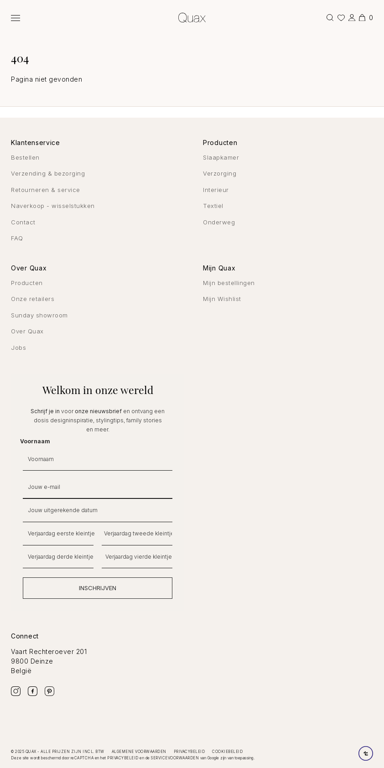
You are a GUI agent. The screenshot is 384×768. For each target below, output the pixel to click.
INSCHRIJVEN (97, 588)
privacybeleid (123, 758)
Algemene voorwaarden (139, 751)
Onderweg (219, 222)
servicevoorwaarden (175, 758)
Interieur (216, 189)
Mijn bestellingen (229, 282)
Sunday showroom (39, 315)
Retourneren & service (45, 189)
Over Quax (27, 331)
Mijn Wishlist (222, 298)
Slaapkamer (221, 157)
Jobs (18, 347)
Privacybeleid (189, 751)
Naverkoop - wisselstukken (53, 205)
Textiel (213, 205)
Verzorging (219, 173)
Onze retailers (32, 298)
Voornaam (35, 441)
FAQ (17, 238)
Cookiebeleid (227, 751)
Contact (23, 222)
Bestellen (25, 157)
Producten (27, 282)
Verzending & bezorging (48, 173)
